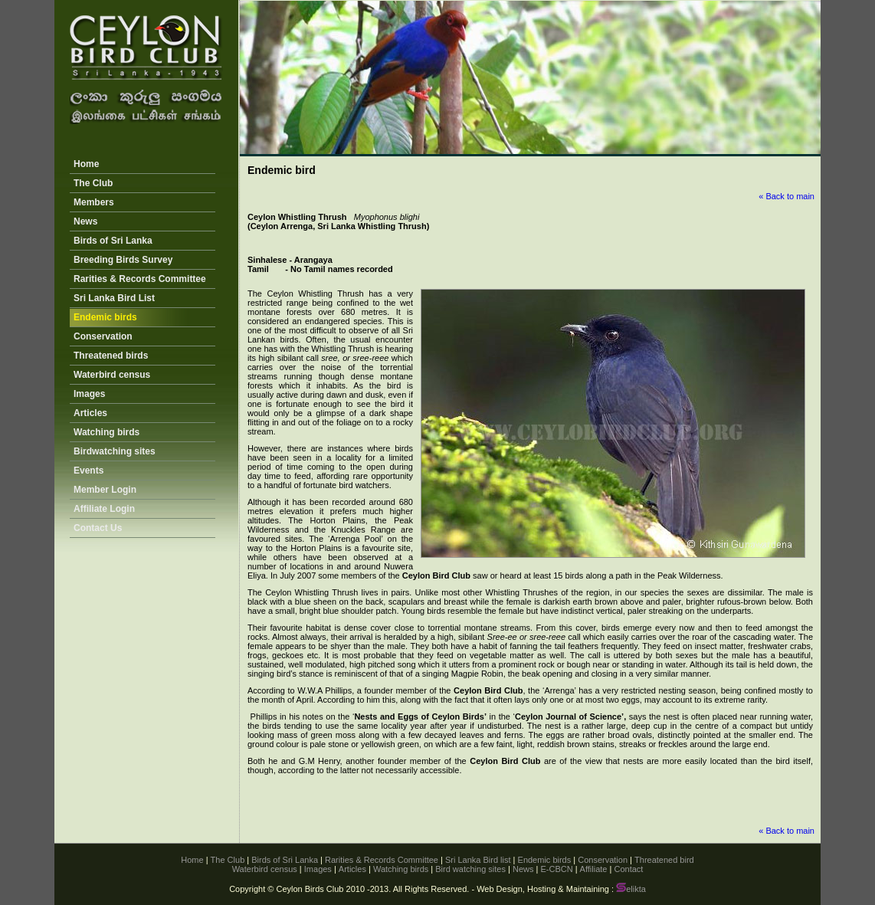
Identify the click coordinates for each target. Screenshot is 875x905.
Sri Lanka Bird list (478, 859)
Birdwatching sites (115, 451)
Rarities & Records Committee (140, 279)
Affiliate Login (104, 508)
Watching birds (106, 432)
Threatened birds (111, 355)
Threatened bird (664, 859)
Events (88, 470)
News (85, 221)
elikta (631, 889)
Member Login (105, 489)
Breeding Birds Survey (123, 259)
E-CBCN (556, 869)
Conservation (103, 336)
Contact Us (98, 528)
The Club (93, 183)
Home (86, 164)
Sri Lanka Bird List (114, 298)
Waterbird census (112, 374)
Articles (90, 413)
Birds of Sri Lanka (113, 240)
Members (94, 202)
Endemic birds (105, 317)
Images (89, 394)
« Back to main (786, 196)
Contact (628, 869)
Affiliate (594, 869)
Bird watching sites (470, 869)
